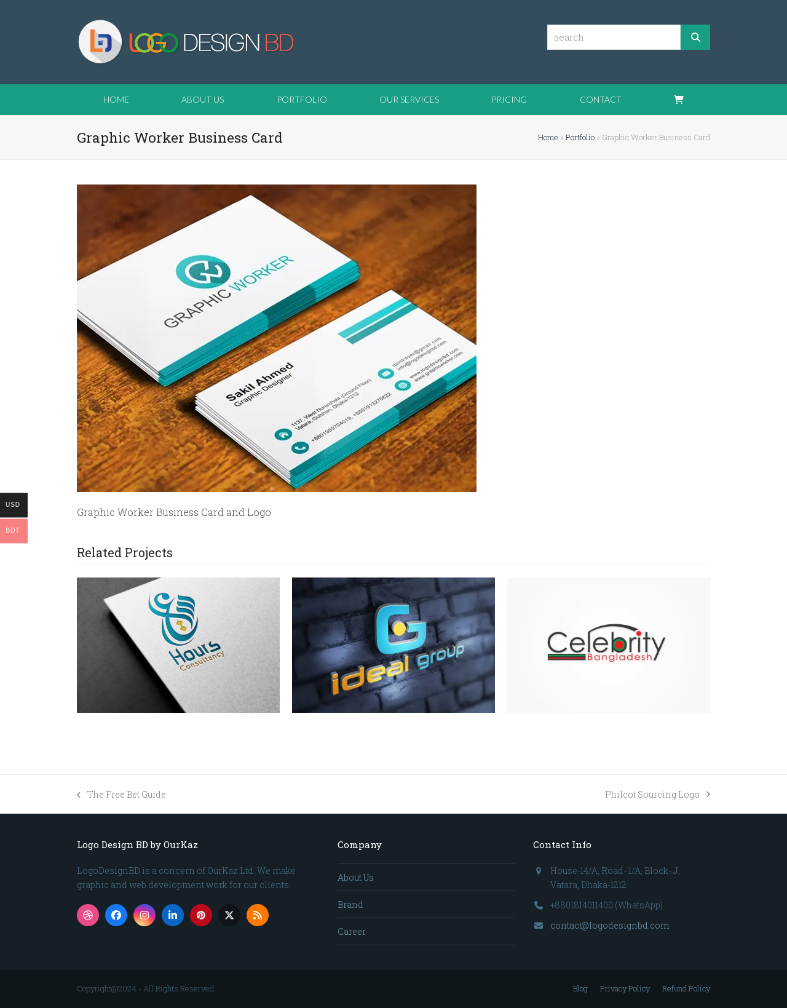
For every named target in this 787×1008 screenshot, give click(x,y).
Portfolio (580, 137)
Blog (580, 988)
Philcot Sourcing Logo (657, 794)
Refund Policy (686, 988)
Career (352, 931)
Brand (350, 904)
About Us (356, 877)
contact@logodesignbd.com (609, 925)
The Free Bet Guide (121, 794)
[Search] (695, 37)
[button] (679, 99)
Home (548, 137)
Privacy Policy (625, 988)
